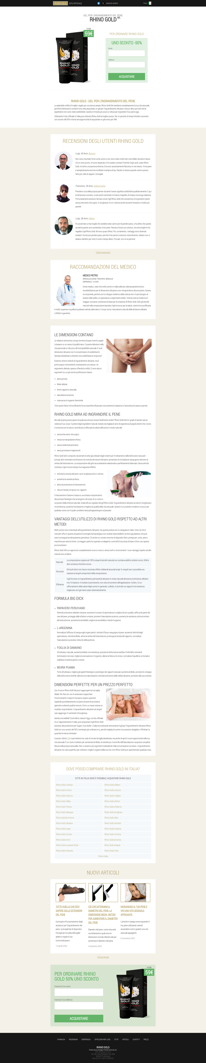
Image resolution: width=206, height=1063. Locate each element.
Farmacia (61, 1039)
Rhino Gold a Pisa (111, 850)
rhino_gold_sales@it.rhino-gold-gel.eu (103, 1050)
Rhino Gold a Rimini (112, 801)
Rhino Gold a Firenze (113, 834)
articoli (125, 1039)
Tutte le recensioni (103, 252)
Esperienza (86, 1039)
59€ (68, 738)
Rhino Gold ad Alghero (113, 812)
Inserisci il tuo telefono (63, 1000)
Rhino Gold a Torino (64, 790)
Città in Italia (103, 856)
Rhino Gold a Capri (63, 828)
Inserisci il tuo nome (62, 986)
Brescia (92, 153)
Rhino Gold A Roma (64, 806)
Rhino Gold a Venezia (64, 784)
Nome (110, 48)
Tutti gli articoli (103, 957)
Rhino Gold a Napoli (112, 845)
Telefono (111, 60)
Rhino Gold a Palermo (113, 806)
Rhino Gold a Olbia (63, 801)
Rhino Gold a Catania (113, 828)
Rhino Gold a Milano (112, 784)
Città (116, 1039)
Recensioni (73, 1039)
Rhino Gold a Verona (113, 790)
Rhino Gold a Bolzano (64, 823)
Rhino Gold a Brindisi (113, 823)
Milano (92, 218)
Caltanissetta (99, 185)
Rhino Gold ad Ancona (65, 817)
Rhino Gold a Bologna (64, 812)
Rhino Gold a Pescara (64, 850)
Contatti (136, 1039)
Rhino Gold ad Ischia (113, 839)
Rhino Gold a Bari (111, 817)
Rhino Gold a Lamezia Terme (67, 845)
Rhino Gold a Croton (64, 834)
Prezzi (146, 1039)
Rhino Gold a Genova (64, 795)
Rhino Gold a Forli (63, 839)
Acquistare (127, 76)
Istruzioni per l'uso (102, 1039)
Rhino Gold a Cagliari (113, 795)
